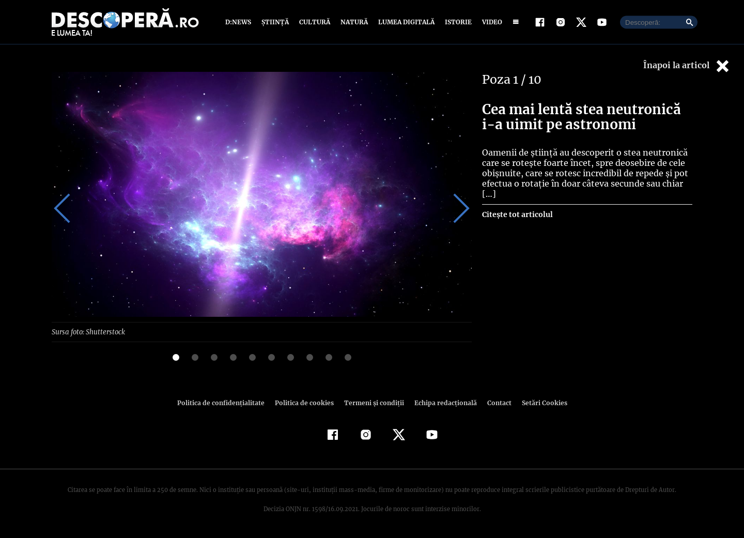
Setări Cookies (539, 403)
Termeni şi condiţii (372, 403)
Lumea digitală (404, 22)
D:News (239, 22)
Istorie (456, 22)
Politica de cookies (305, 403)
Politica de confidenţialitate (225, 403)
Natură (353, 22)
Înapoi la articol (687, 66)
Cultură (314, 22)
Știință (275, 22)
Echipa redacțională (442, 403)
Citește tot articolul (517, 204)
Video (490, 22)
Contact (495, 403)
